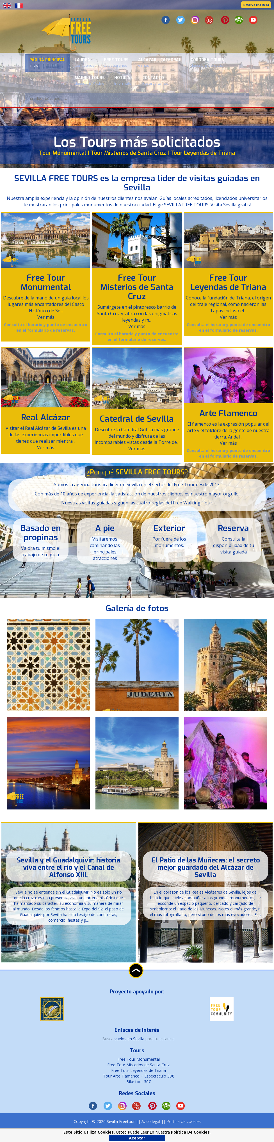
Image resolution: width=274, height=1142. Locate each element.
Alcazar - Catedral (159, 62)
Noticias (123, 80)
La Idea (84, 62)
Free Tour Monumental (45, 282)
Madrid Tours (90, 80)
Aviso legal (150, 1121)
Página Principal (47, 62)
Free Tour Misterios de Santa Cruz (136, 287)
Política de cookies (184, 1121)
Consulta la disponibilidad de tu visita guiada (233, 545)
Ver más (45, 317)
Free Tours (116, 62)
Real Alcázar (45, 417)
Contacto (156, 80)
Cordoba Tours (207, 62)
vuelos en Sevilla (130, 1038)
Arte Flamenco (228, 413)
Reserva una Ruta (256, 5)
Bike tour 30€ (138, 1081)
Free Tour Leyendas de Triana (228, 282)
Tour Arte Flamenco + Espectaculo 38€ (138, 1076)
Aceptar (137, 1138)
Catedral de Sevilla (137, 418)
